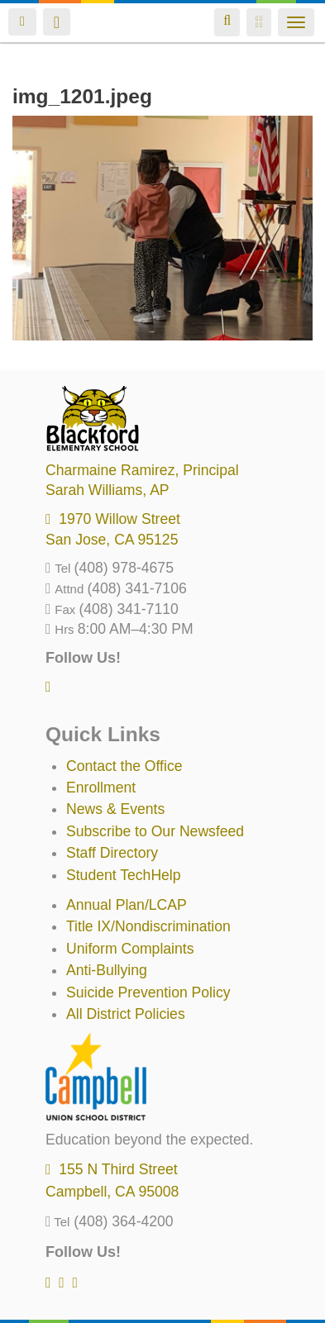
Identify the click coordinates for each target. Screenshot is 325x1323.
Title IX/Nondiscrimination (148, 926)
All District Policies (125, 1014)
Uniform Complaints (130, 948)
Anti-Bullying (106, 970)
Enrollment (101, 787)
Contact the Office (124, 766)
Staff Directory (112, 853)
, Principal (142, 470)
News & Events (115, 809)
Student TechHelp (123, 875)
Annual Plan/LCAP (126, 905)
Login (22, 22)
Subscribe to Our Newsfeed (155, 831)
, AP (107, 490)
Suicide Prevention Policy (148, 992)
